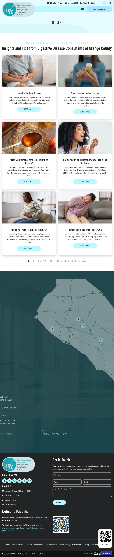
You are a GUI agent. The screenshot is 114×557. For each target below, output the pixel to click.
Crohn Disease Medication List (85, 93)
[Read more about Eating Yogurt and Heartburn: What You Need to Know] (85, 182)
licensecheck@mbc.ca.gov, (31, 528)
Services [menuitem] (29, 544)
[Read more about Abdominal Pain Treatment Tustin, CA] (29, 248)
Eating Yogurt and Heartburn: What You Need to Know (85, 161)
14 (65, 261)
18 (78, 261)
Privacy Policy (39, 554)
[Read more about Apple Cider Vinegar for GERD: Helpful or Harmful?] (29, 182)
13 (61, 261)
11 (54, 261)
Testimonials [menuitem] (96, 544)
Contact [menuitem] (106, 544)
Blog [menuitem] (87, 544)
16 (72, 261)
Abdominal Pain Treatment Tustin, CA (29, 229)
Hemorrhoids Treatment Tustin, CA (85, 229)
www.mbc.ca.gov (8, 528)
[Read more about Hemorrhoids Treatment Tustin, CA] (85, 245)
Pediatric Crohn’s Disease (29, 93)
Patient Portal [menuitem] (77, 544)
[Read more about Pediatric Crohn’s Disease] (29, 109)
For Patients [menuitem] (39, 544)
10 (51, 261)
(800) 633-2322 (8, 531)
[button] (82, 9)
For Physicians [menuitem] (51, 544)
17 (75, 261)
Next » (83, 261)
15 (68, 261)
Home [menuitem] (7, 544)
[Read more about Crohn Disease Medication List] (85, 111)
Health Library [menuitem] (64, 544)
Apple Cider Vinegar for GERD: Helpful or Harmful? (29, 161)
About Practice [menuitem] (17, 544)
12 (58, 261)
